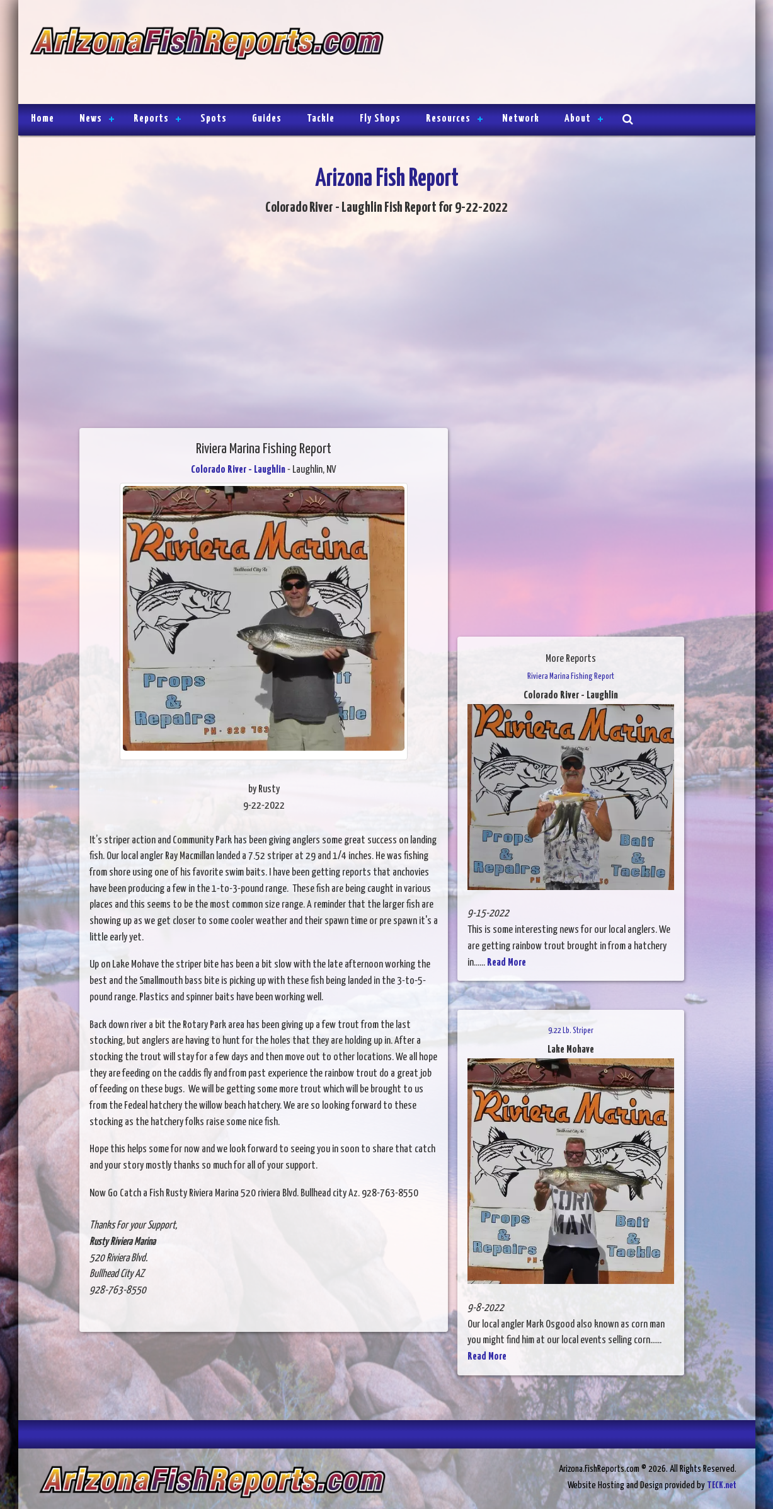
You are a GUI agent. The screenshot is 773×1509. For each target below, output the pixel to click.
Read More (506, 962)
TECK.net (721, 1485)
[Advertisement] (564, 53)
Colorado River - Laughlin (238, 470)
